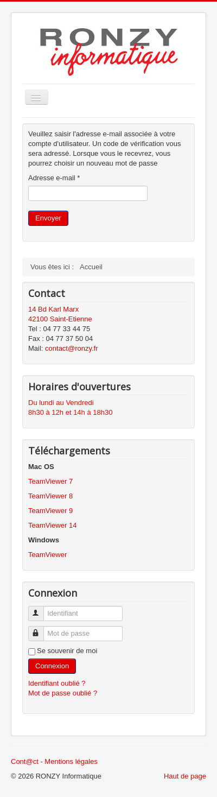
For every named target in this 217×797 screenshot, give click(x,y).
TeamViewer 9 (50, 511)
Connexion (52, 666)
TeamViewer (47, 555)
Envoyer (48, 218)
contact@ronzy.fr (71, 348)
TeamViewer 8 (50, 496)
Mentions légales (71, 761)
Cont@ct (25, 761)
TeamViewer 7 (50, 481)
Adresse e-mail (54, 178)
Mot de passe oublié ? (62, 693)
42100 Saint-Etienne (60, 319)
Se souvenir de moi (67, 651)
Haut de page (185, 776)
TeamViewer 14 (52, 525)
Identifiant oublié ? (57, 683)
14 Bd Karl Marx (53, 309)
